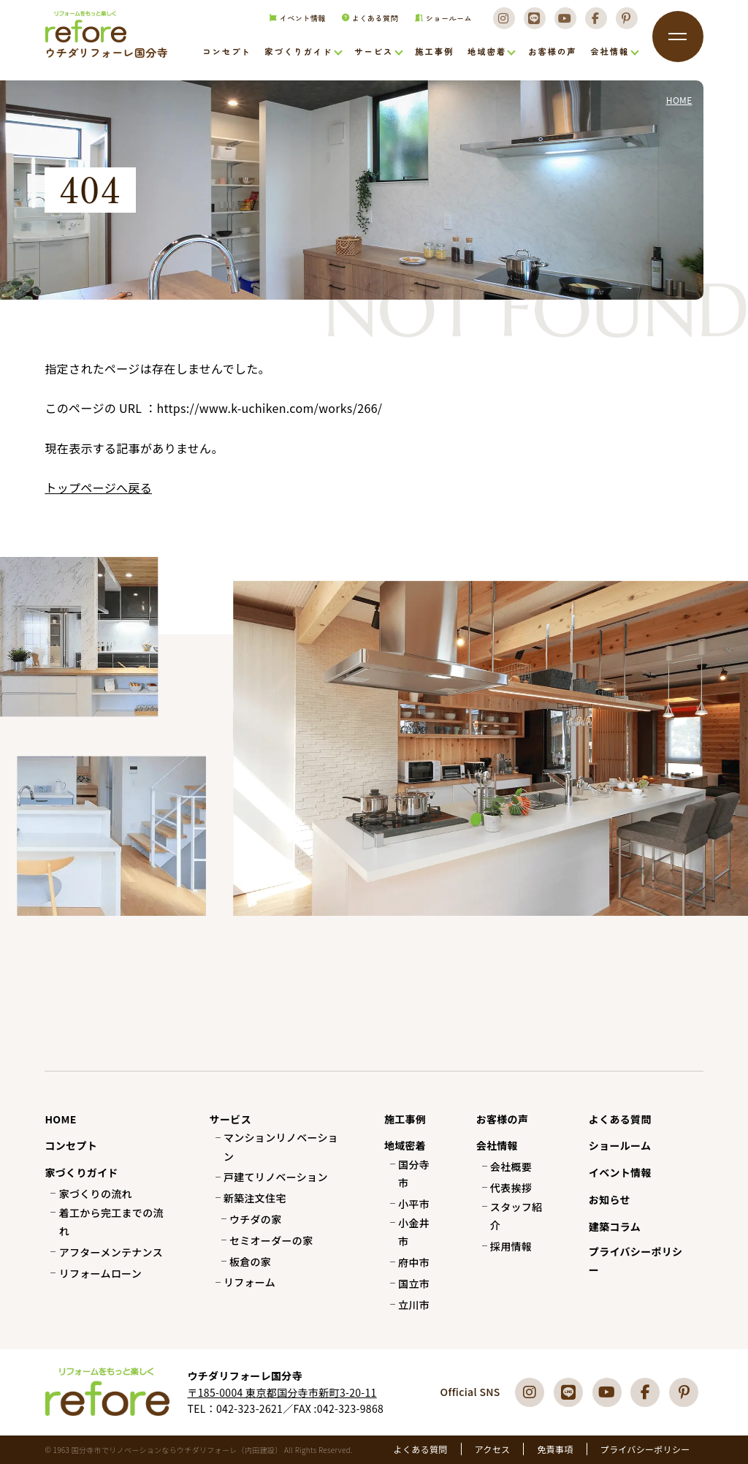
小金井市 (414, 1231)
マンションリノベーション (281, 1146)
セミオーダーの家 (271, 1240)
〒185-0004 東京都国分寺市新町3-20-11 (281, 1392)
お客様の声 (552, 52)
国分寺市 (414, 1173)
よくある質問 (365, 22)
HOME (60, 1119)
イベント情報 (292, 22)
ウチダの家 (255, 1219)
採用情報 (511, 1246)
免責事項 (555, 1449)
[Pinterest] (627, 23)
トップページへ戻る (98, 487)
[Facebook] (595, 23)
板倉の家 (250, 1261)
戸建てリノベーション (276, 1176)
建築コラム (615, 1226)
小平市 (414, 1203)
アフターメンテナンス (111, 1252)
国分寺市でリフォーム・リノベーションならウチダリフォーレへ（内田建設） (100, 52)
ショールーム (439, 22)
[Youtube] (564, 23)
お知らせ (609, 1199)
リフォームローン (100, 1273)
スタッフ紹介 (516, 1215)
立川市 (414, 1304)
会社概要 (511, 1166)
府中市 (414, 1262)
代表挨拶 (511, 1187)
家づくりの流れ (95, 1193)
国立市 (414, 1283)
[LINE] (532, 23)
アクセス (493, 1449)
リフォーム (249, 1282)
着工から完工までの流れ (111, 1221)
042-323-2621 (249, 1408)
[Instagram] (501, 23)
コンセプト (226, 52)
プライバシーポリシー (636, 1260)
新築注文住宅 (255, 1198)
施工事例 (434, 52)
